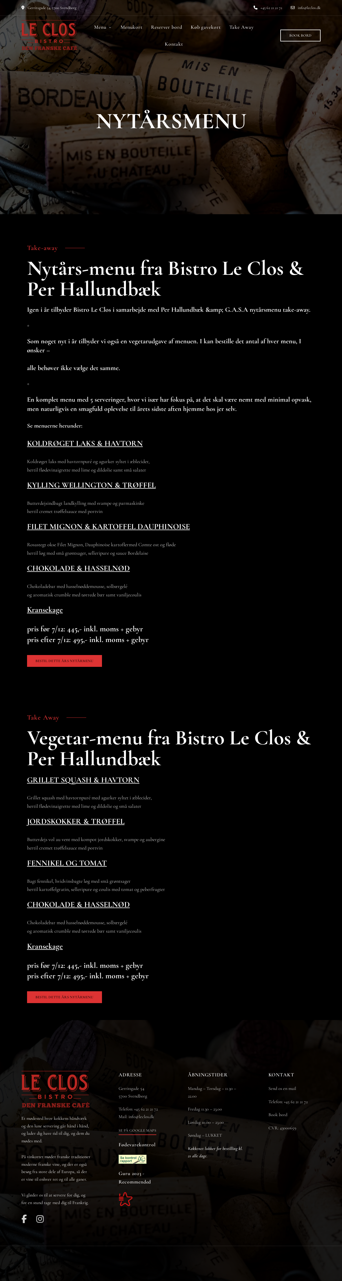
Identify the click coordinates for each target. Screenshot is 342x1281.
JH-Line (76, 1263)
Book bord (277, 1115)
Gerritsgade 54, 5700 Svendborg (48, 7)
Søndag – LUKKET (205, 1135)
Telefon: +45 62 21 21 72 (288, 1102)
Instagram (40, 1219)
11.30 (205, 1109)
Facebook (24, 1219)
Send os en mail (282, 1088)
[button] (300, 35)
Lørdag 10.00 (199, 1122)
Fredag (194, 1109)
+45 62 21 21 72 (268, 7)
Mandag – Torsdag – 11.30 (210, 1088)
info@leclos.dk (306, 7)
